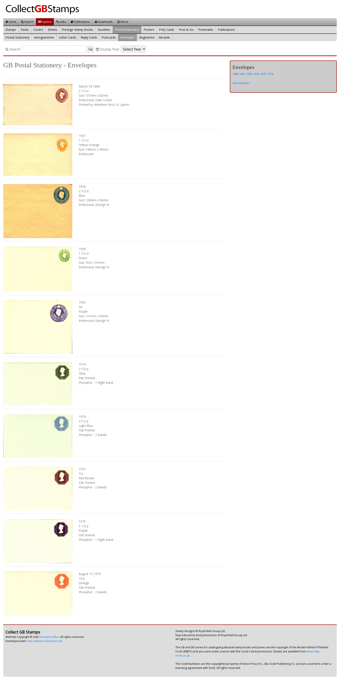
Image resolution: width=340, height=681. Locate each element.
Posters (149, 30)
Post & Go (186, 30)
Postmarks (205, 30)
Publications (80, 22)
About (122, 22)
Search (27, 22)
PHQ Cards (166, 30)
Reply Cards (89, 37)
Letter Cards (67, 37)
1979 (270, 74)
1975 (263, 74)
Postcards (109, 37)
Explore (45, 22)
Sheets (52, 30)
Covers (38, 30)
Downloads (104, 22)
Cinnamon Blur (49, 637)
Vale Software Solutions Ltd (44, 641)
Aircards (164, 37)
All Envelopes (241, 83)
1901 (242, 74)
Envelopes (127, 37)
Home (10, 22)
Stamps (10, 30)
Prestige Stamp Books (77, 30)
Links (61, 22)
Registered (146, 37)
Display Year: (108, 49)
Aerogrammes (44, 37)
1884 (235, 74)
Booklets (104, 30)
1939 (249, 74)
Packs (25, 30)
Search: (13, 49)
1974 (256, 74)
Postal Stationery (127, 30)
